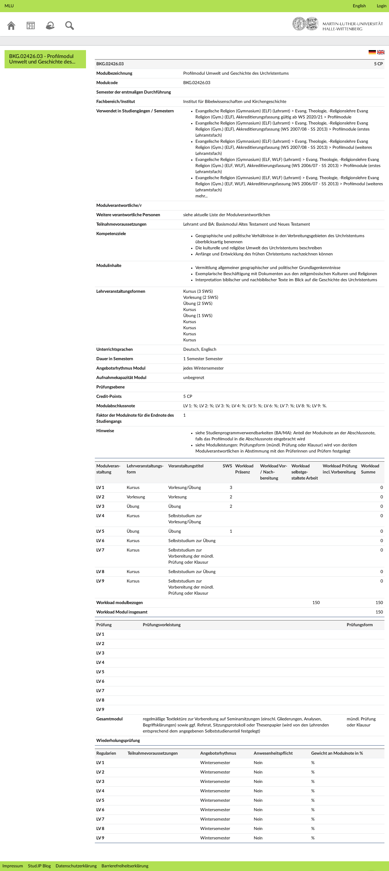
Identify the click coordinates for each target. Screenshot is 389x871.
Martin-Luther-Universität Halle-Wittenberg (337, 24)
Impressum (12, 866)
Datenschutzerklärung (76, 866)
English (359, 6)
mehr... (201, 196)
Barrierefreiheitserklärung (125, 866)
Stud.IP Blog (39, 866)
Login (382, 6)
